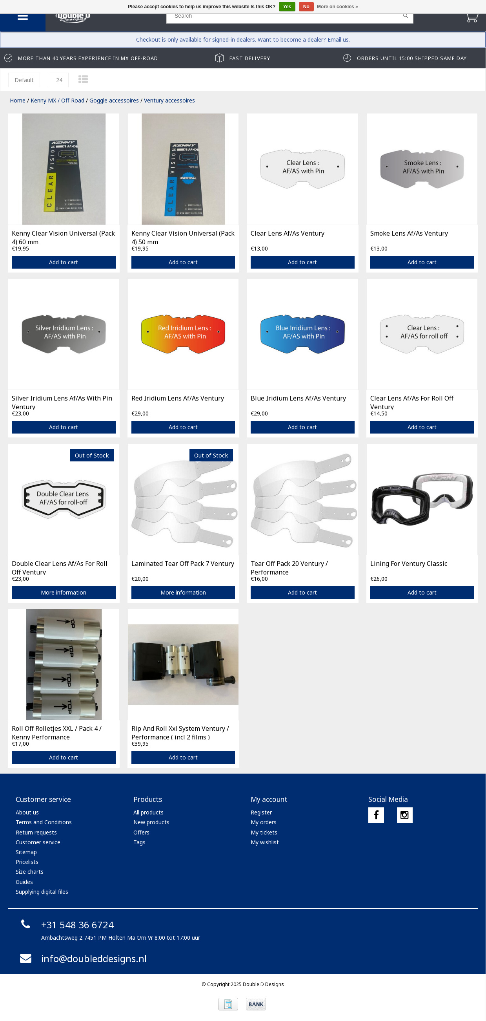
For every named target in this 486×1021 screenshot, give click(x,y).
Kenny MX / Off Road (57, 100)
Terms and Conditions (44, 822)
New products (151, 822)
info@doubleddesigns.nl (82, 958)
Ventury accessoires (169, 100)
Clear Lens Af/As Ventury (287, 233)
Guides (24, 882)
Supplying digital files (42, 891)
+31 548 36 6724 (66, 924)
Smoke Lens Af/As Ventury (409, 233)
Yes (287, 6)
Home (17, 100)
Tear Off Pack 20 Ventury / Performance (289, 567)
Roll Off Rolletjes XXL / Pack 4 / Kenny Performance (57, 732)
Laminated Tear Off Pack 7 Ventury (182, 563)
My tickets (264, 832)
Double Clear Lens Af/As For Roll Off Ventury (59, 567)
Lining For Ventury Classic (408, 563)
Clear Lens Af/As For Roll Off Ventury (411, 402)
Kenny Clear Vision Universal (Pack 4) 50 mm (183, 237)
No (306, 6)
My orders (264, 822)
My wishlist (265, 842)
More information (63, 592)
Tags (139, 842)
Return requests (36, 832)
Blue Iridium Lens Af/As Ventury (298, 398)
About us (27, 812)
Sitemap (26, 852)
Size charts (30, 871)
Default (24, 80)
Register (261, 812)
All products (148, 812)
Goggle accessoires (114, 100)
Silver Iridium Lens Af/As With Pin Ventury (62, 402)
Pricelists (27, 861)
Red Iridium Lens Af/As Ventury (177, 398)
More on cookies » (337, 6)
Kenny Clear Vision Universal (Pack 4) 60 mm (63, 237)
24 (59, 80)
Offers (141, 832)
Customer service (38, 842)
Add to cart (63, 262)
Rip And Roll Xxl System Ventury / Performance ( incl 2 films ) (180, 732)
